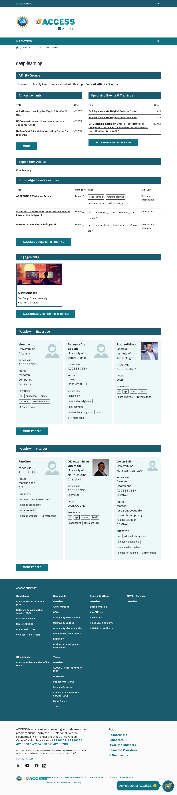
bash (98, 412)
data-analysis (102, 225)
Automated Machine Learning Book (36, 224)
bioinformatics (41, 401)
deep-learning (96, 197)
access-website (29, 516)
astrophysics (76, 406)
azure (44, 396)
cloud (142, 391)
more (27, 146)
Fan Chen (25, 461)
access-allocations (30, 505)
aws (133, 391)
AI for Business (27, 292)
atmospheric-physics (80, 412)
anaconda (31, 396)
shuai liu (24, 344)
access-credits (28, 510)
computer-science (128, 552)
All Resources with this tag (43, 242)
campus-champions (128, 541)
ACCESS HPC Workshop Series (33, 196)
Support (27, 48)
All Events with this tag (113, 142)
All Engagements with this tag (46, 314)
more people (32, 431)
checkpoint (75, 523)
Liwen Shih (124, 461)
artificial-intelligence (80, 401)
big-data (24, 401)
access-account (41, 499)
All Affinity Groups (105, 84)
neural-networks (97, 203)
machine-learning (115, 197)
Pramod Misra (126, 344)
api (125, 391)
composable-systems (130, 547)
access (24, 499)
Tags (38, 48)
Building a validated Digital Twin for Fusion (112, 111)
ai (90, 212)
